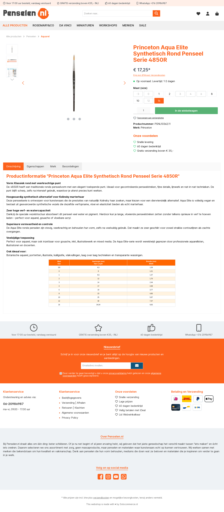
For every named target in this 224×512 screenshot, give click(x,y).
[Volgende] (124, 83)
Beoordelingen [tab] (70, 166)
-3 (138, 93)
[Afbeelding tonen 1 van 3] (68, 119)
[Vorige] (23, 83)
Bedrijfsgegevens (71, 397)
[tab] (13, 166)
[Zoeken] (156, 13)
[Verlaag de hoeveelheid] (135, 110)
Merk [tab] (53, 166)
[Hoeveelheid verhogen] (152, 110)
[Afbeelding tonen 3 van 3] (79, 119)
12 (148, 100)
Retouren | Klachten (73, 407)
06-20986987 (13, 404)
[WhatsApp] (123, 476)
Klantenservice (69, 391)
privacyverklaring (118, 373)
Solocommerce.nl (129, 504)
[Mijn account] (208, 13)
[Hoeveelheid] (143, 110)
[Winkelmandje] (217, 13)
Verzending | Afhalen (73, 402)
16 (159, 100)
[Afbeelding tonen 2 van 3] (74, 119)
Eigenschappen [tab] (35, 166)
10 (138, 100)
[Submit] (137, 365)
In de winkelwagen (186, 110)
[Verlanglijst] (198, 13)
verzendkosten (101, 497)
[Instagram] (108, 476)
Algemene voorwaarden (75, 412)
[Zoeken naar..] (117, 13)
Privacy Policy (70, 417)
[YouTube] (115, 476)
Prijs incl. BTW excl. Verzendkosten (149, 75)
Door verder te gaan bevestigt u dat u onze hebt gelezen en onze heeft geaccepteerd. (112, 374)
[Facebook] (100, 476)
